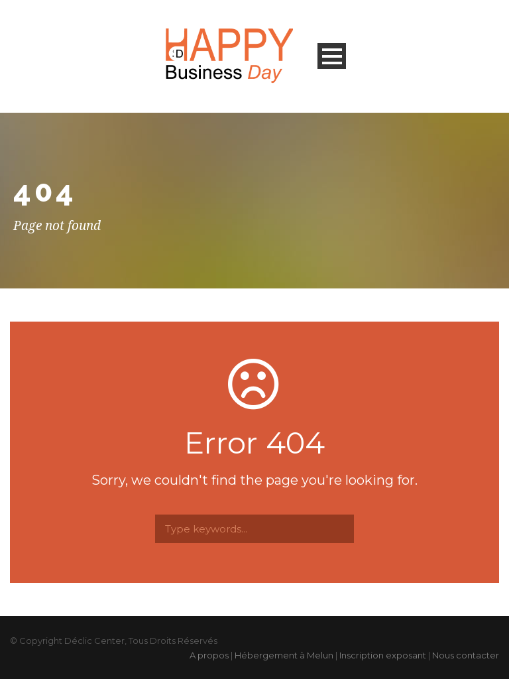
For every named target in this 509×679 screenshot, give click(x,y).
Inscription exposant (382, 655)
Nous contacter (465, 655)
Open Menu (331, 56)
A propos (209, 655)
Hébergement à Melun (284, 655)
